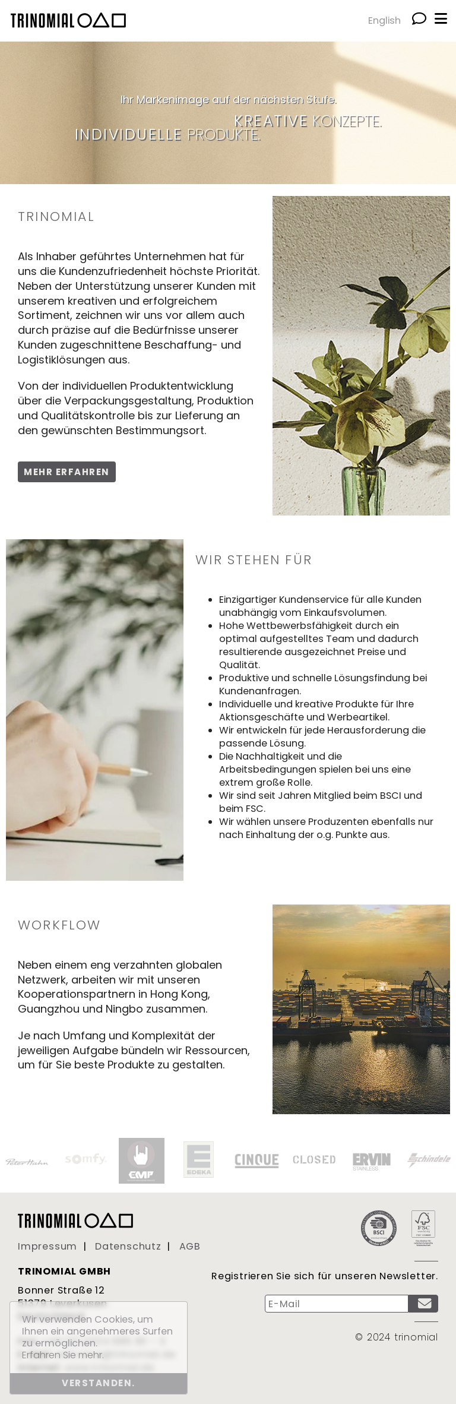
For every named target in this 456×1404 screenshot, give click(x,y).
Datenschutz (128, 1246)
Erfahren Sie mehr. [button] (63, 1355)
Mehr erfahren (67, 472)
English (384, 20)
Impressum (47, 1246)
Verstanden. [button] (98, 1383)
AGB (190, 1246)
